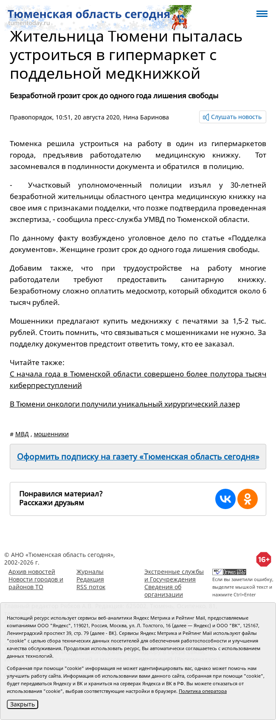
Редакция (90, 579)
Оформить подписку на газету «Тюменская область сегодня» (138, 456)
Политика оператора (203, 691)
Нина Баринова (146, 117)
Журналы (90, 572)
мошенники (51, 434)
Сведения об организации (163, 590)
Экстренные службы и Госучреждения (174, 575)
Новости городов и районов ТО (35, 583)
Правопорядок (31, 117)
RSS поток (90, 587)
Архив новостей (31, 572)
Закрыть (22, 704)
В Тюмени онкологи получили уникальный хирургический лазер (125, 404)
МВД (22, 434)
